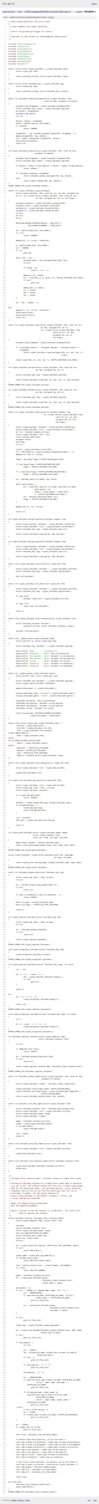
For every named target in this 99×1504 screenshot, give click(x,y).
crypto (79, 11)
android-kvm (8, 11)
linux (19, 11)
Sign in (94, 4)
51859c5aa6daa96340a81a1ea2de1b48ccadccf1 (47, 11)
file (51, 17)
